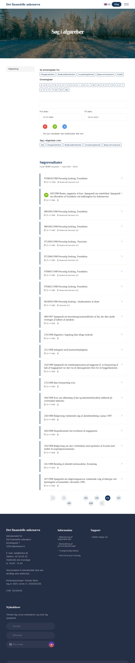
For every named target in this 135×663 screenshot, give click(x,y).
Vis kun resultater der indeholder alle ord (63, 134)
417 (118, 488)
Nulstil (119, 74)
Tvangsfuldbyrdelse (68, 540)
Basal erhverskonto (105, 74)
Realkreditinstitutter (66, 74)
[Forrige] (53, 487)
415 (96, 488)
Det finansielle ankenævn (23, 4)
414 (85, 488)
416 (107, 488)
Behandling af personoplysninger (67, 534)
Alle (66, 90)
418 (69, 493)
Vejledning (13, 69)
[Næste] (102, 493)
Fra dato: (44, 111)
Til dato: (88, 111)
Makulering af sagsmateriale (65, 528)
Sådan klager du (100, 527)
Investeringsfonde (86, 74)
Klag (116, 4)
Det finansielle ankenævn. (59, 654)
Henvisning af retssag (69, 545)
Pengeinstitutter (48, 74)
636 (91, 493)
